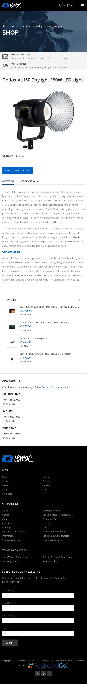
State (6, 628)
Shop (12, 26)
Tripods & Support (52, 539)
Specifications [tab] (29, 181)
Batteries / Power (52, 510)
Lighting (6, 527)
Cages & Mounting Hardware (58, 514)
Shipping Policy (10, 561)
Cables (5, 514)
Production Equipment (54, 531)
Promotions (8, 535)
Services (6, 481)
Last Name (9, 602)
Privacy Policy (47, 660)
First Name (9, 590)
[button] (62, 5)
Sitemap (80, 660)
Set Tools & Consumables (56, 535)
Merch (46, 527)
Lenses (46, 523)
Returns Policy (50, 561)
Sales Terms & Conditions (15, 556)
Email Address (10, 615)
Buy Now (26, 314)
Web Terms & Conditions (65, 660)
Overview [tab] (8, 181)
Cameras (7, 518)
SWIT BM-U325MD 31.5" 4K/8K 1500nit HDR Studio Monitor (50, 307)
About (5, 489)
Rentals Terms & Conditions (57, 556)
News (5, 485)
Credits (46, 481)
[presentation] (79, 300)
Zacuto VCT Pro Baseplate (33, 338)
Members (7, 493)
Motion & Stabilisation (13, 531)
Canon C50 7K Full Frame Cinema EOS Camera (43, 322)
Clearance (7, 523)
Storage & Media (11, 539)
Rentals (46, 476)
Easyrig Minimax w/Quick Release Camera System (45, 353)
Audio (5, 510)
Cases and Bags (51, 518)
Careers (47, 485)
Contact (47, 489)
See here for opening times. (56, 387)
